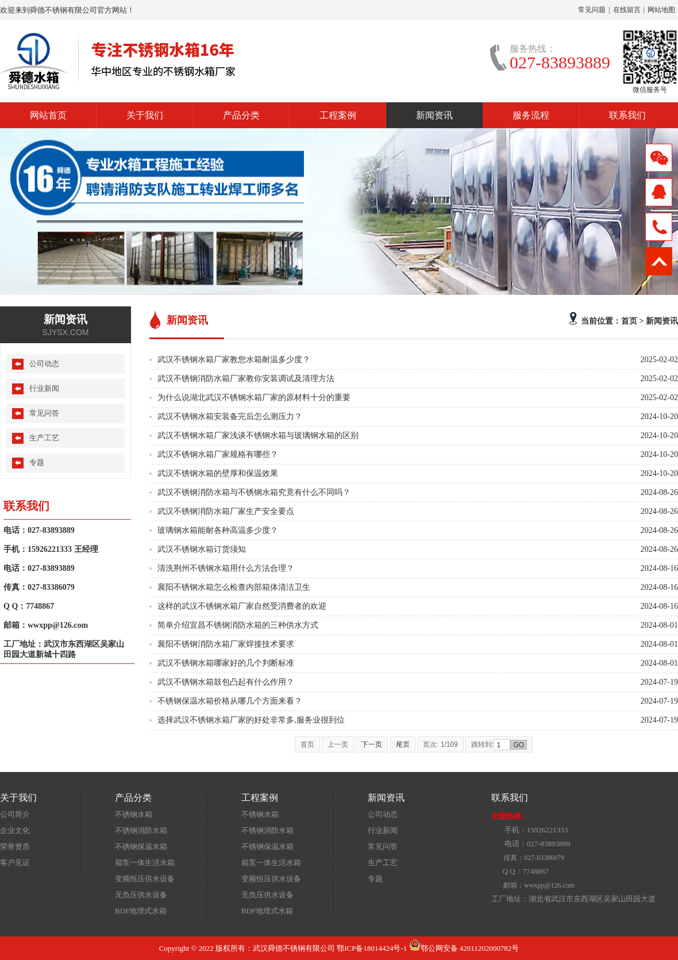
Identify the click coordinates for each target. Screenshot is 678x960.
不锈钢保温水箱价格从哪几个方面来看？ (229, 701)
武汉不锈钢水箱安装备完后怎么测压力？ (229, 416)
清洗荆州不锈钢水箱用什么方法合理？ (225, 568)
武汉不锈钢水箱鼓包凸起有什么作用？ (225, 682)
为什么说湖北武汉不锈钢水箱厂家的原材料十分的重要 (253, 397)
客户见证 (15, 862)
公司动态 (44, 363)
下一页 (371, 744)
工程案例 (337, 115)
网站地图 (661, 10)
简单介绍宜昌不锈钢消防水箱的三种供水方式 (237, 625)
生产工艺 (44, 437)
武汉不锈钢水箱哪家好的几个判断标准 (225, 663)
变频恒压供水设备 (145, 878)
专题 (36, 462)
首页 (629, 320)
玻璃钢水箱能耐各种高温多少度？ (217, 530)
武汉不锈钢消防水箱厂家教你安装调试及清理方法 (245, 378)
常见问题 (592, 10)
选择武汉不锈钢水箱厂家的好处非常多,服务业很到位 (251, 720)
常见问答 (44, 413)
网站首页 (48, 115)
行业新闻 (44, 388)
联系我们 (627, 115)
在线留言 (627, 10)
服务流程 (531, 115)
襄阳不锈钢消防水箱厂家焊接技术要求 (225, 644)
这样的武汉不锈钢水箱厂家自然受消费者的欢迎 (241, 606)
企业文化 (15, 830)
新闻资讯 (434, 115)
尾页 (403, 744)
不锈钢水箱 (133, 814)
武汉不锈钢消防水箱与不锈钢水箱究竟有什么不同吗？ (253, 492)
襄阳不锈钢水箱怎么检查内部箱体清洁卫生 (233, 587)
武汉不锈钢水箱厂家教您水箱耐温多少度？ (233, 359)
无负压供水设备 (141, 894)
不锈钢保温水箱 (141, 846)
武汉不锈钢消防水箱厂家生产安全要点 (225, 511)
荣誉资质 (15, 846)
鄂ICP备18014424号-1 (372, 948)
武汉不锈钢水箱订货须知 (201, 549)
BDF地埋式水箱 (141, 911)
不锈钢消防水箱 (141, 830)
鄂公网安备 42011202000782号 (464, 948)
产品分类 (241, 115)
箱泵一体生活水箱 (145, 862)
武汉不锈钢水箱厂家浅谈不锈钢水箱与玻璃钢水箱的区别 (258, 435)
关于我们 (144, 115)
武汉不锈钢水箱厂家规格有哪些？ (217, 454)
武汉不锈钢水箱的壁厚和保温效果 (217, 473)
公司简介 (15, 814)
